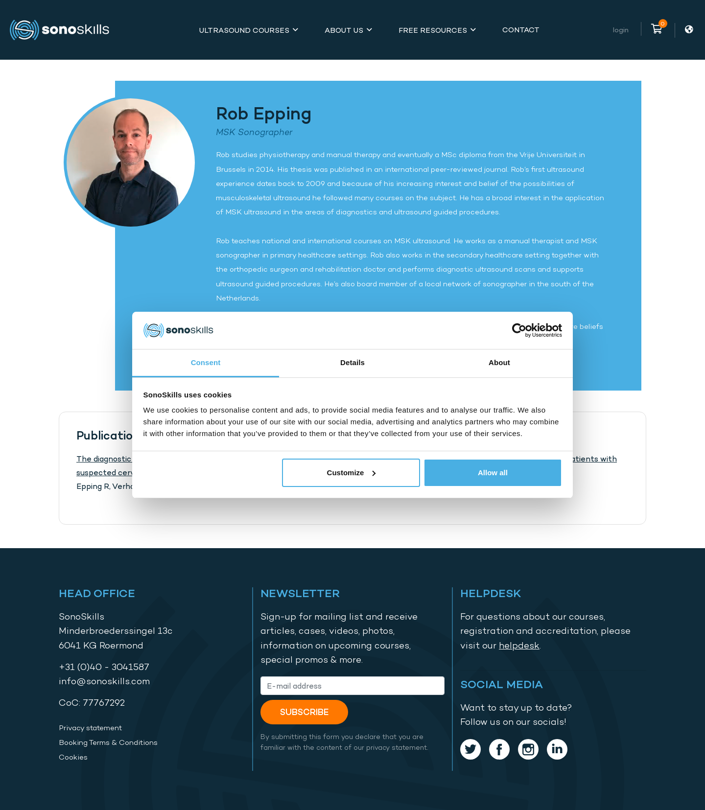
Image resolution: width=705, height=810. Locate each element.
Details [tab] (352, 362)
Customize (351, 472)
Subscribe (304, 712)
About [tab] (499, 362)
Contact (521, 29)
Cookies (73, 757)
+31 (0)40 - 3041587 (104, 666)
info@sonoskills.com (104, 681)
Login (621, 29)
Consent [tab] (206, 362)
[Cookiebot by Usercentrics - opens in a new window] (519, 330)
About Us (344, 30)
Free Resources (433, 30)
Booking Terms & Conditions (108, 742)
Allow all (493, 472)
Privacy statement (90, 727)
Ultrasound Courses (244, 30)
